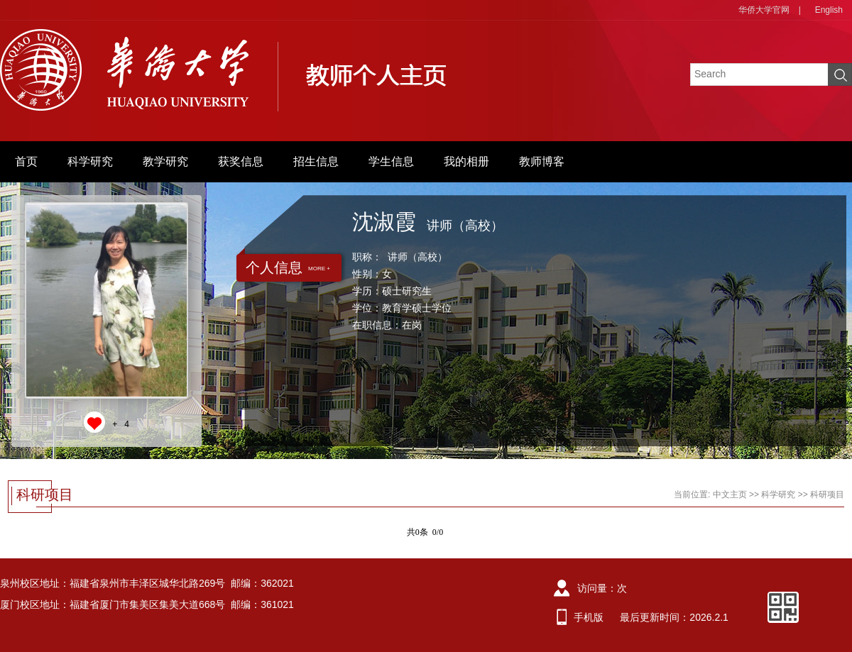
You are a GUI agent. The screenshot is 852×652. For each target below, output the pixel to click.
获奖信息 (240, 161)
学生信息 (391, 161)
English (829, 10)
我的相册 (466, 161)
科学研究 (90, 161)
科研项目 (827, 494)
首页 (26, 161)
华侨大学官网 (764, 10)
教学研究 (165, 161)
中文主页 (730, 494)
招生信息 (316, 161)
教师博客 (541, 161)
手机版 (589, 617)
